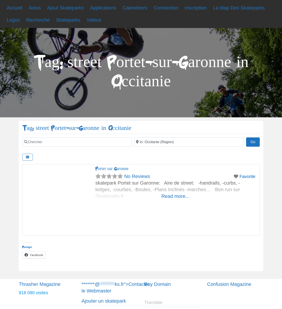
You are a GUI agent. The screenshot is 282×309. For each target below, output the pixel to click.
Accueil (14, 8)
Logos (13, 20)
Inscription (196, 8)
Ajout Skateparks (65, 8)
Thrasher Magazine (40, 284)
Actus (35, 8)
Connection (166, 8)
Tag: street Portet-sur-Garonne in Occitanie (77, 128)
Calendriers (134, 8)
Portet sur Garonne (112, 168)
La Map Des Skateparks (239, 8)
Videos (94, 20)
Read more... (175, 196)
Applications (103, 8)
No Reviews (137, 176)
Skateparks (68, 20)
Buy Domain (157, 284)
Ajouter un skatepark (104, 301)
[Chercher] (77, 142)
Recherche (38, 20)
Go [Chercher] (255, 141)
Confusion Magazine (229, 284)
